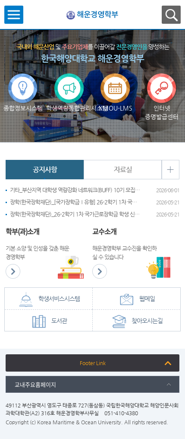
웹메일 (136, 299)
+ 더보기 (170, 169)
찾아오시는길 (136, 321)
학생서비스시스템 (48, 299)
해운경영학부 (97, 14)
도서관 (48, 321)
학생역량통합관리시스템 (69, 81)
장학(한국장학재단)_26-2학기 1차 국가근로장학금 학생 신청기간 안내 (75, 214)
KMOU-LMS (115, 81)
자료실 (123, 169)
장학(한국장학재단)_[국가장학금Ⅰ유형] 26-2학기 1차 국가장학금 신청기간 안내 (75, 202)
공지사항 (45, 169)
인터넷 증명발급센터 (162, 81)
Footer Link (93, 363)
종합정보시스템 (23, 81)
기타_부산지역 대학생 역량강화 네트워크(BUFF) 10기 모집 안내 (75, 190)
